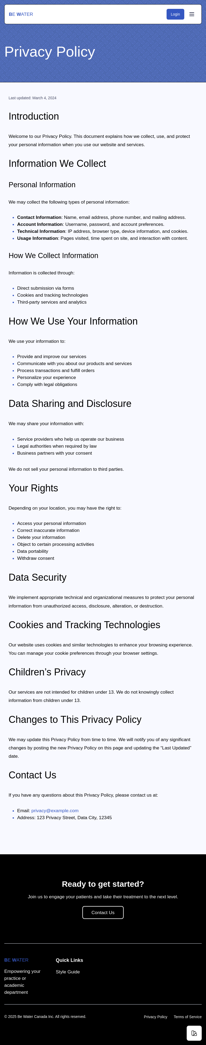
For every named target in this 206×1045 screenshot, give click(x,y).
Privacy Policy (155, 1017)
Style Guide (68, 971)
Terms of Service (188, 1017)
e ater (21, 14)
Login (177, 14)
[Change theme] (194, 1033)
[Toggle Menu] (191, 14)
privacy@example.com (55, 810)
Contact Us (107, 938)
